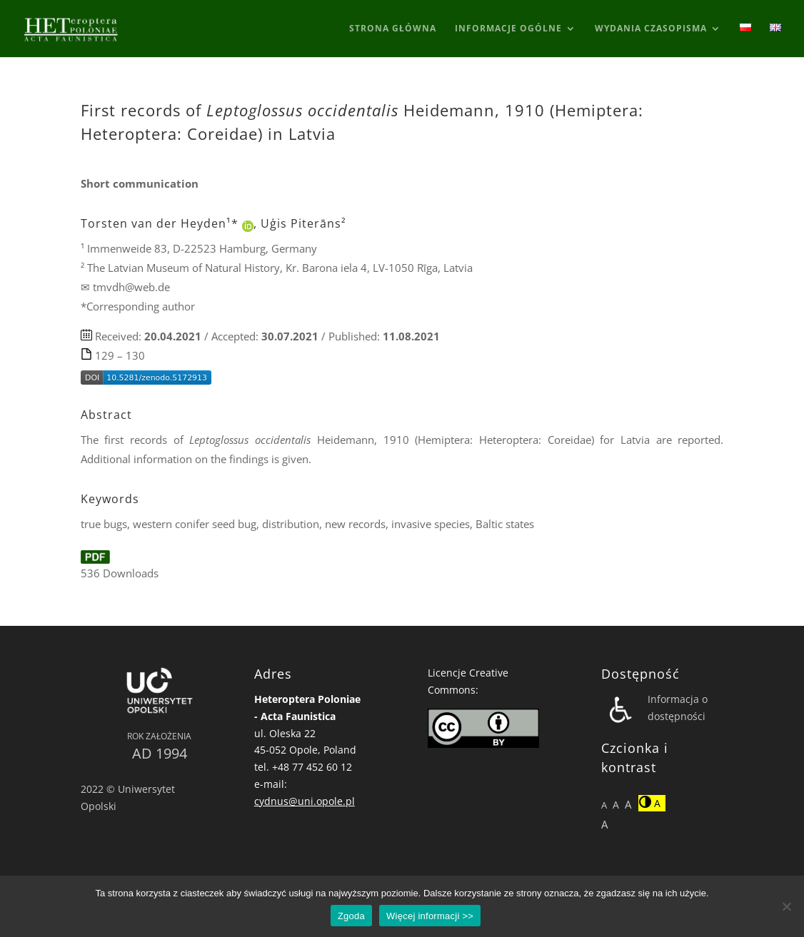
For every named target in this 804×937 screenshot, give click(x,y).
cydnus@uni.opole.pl (304, 801)
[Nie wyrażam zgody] (786, 906)
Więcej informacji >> (429, 916)
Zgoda (351, 916)
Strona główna (392, 29)
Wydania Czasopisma (651, 29)
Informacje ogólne (508, 29)
